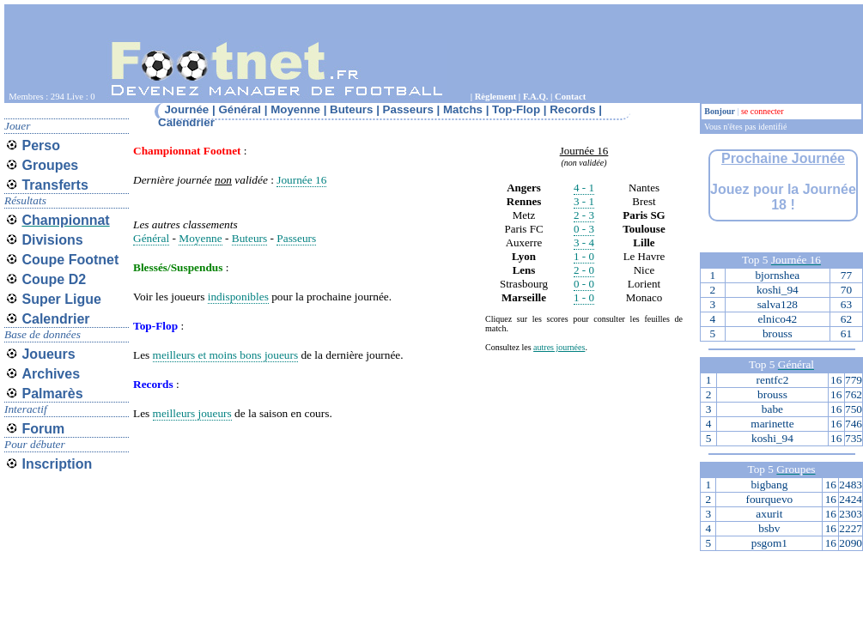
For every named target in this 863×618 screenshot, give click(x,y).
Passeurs (296, 238)
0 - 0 (584, 283)
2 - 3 (584, 215)
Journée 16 (301, 179)
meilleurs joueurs (192, 413)
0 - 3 (584, 228)
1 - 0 (584, 256)
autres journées (559, 347)
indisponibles (238, 296)
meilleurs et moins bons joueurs (226, 354)
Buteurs (249, 238)
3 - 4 (584, 242)
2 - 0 (584, 270)
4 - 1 (584, 187)
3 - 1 (584, 201)
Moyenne (200, 238)
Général (151, 238)
